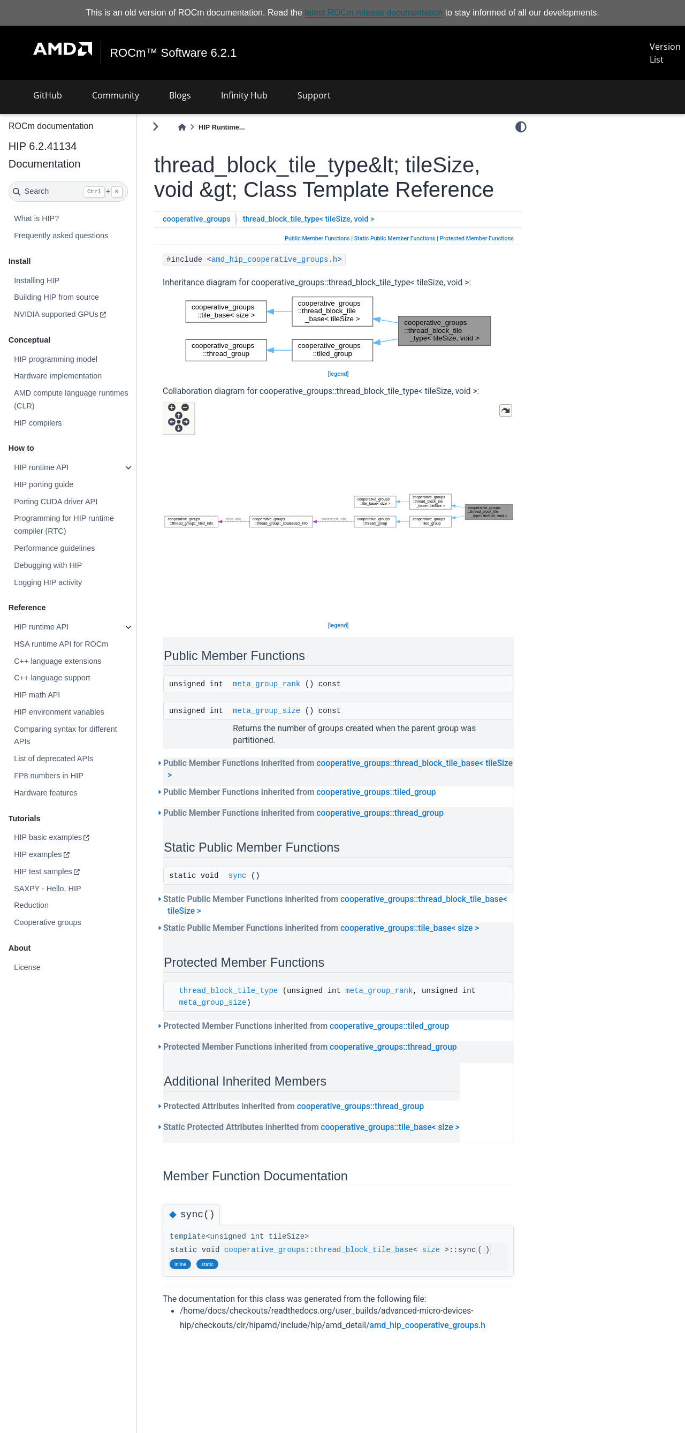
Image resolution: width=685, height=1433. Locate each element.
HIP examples (38, 854)
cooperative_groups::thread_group (380, 813)
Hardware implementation (58, 375)
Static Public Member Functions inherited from (335, 905)
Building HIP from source (56, 297)
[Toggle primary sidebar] (155, 126)
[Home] (182, 127)
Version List (665, 53)
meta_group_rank (266, 684)
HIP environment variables (59, 712)
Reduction (31, 905)
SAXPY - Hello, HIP (47, 888)
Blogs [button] (180, 95)
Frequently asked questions (61, 235)
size (431, 1250)
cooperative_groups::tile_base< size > (409, 928)
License (27, 967)
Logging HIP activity (48, 582)
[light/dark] (521, 127)
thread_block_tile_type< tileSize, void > (309, 219)
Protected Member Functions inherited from (306, 1026)
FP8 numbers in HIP (48, 775)
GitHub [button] (47, 95)
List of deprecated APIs (53, 758)
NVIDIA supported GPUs (56, 314)
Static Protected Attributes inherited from (311, 1127)
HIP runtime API (41, 467)
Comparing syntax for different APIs (65, 735)
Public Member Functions (317, 238)
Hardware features (45, 792)
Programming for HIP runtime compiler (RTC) (64, 524)
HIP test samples (43, 871)
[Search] (68, 191)
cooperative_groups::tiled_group (376, 792)
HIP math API (37, 695)
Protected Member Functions (476, 238)
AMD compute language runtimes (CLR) (71, 399)
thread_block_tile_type (228, 991)
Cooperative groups (47, 922)
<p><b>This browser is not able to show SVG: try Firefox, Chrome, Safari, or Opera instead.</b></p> (338, 329)
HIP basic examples (48, 837)
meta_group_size (266, 711)
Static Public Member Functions (395, 238)
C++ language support (52, 677)
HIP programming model (55, 359)
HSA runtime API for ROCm (61, 644)
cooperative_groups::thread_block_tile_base (318, 1250)
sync (238, 875)
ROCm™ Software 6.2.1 (173, 53)
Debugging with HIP (48, 565)
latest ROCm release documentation (374, 12)
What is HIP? (36, 218)
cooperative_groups (197, 219)
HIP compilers (38, 423)
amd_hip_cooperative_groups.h (274, 259)
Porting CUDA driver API (55, 501)
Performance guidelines (54, 548)
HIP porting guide (43, 484)
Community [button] (115, 95)
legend (338, 373)
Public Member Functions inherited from (338, 769)
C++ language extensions (57, 661)
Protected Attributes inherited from (293, 1106)
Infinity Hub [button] (244, 95)
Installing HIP (36, 280)
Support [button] (314, 95)
